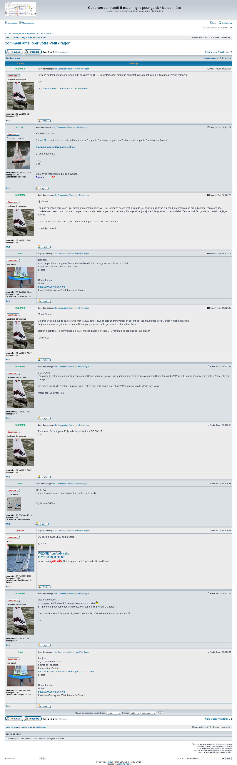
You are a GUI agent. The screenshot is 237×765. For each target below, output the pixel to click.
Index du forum (12, 37)
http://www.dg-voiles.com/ (51, 286)
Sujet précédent (211, 58)
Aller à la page (211, 52)
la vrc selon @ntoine (51, 556)
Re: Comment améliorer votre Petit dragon (71, 69)
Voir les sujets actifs (46, 33)
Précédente (223, 52)
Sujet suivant (225, 58)
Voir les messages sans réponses (20, 33)
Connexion (11, 23)
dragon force (26, 37)
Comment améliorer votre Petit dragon (37, 43)
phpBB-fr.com (125, 764)
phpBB (109, 762)
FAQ (213, 23)
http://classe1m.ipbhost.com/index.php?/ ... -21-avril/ (66, 671)
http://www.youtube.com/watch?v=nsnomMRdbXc (64, 88)
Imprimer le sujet (13, 58)
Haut (8, 121)
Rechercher (225, 23)
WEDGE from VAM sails (53, 553)
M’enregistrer (26, 23)
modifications (40, 37)
